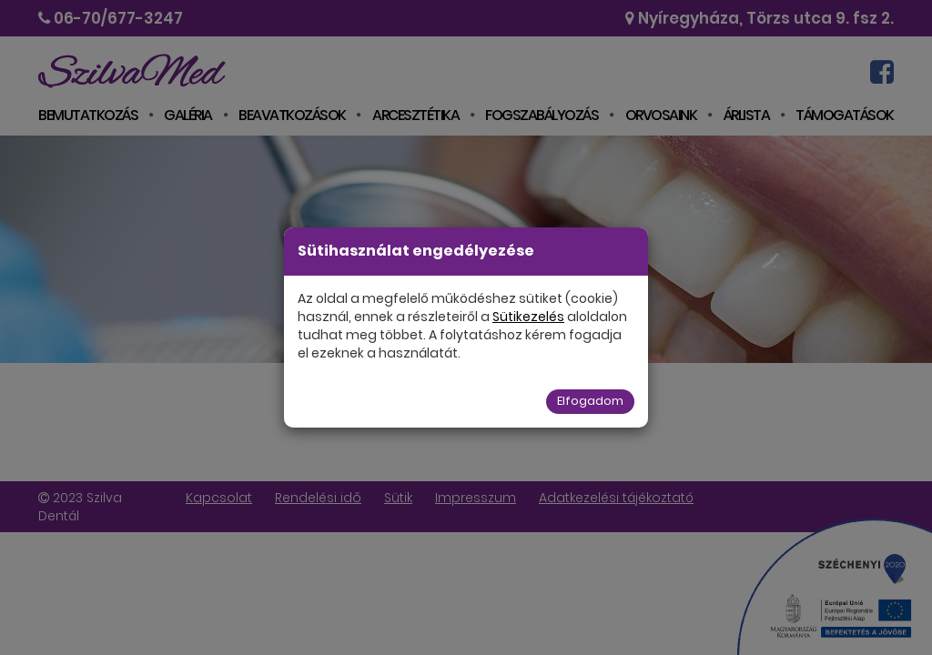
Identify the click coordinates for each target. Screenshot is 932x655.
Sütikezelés (528, 316)
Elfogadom (590, 400)
